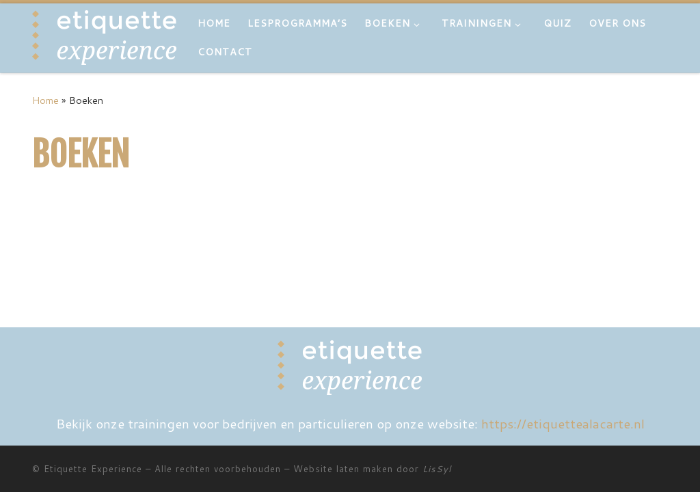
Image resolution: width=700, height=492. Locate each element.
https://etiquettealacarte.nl (563, 423)
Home (45, 100)
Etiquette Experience (93, 469)
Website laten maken (343, 469)
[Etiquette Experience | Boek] (104, 36)
